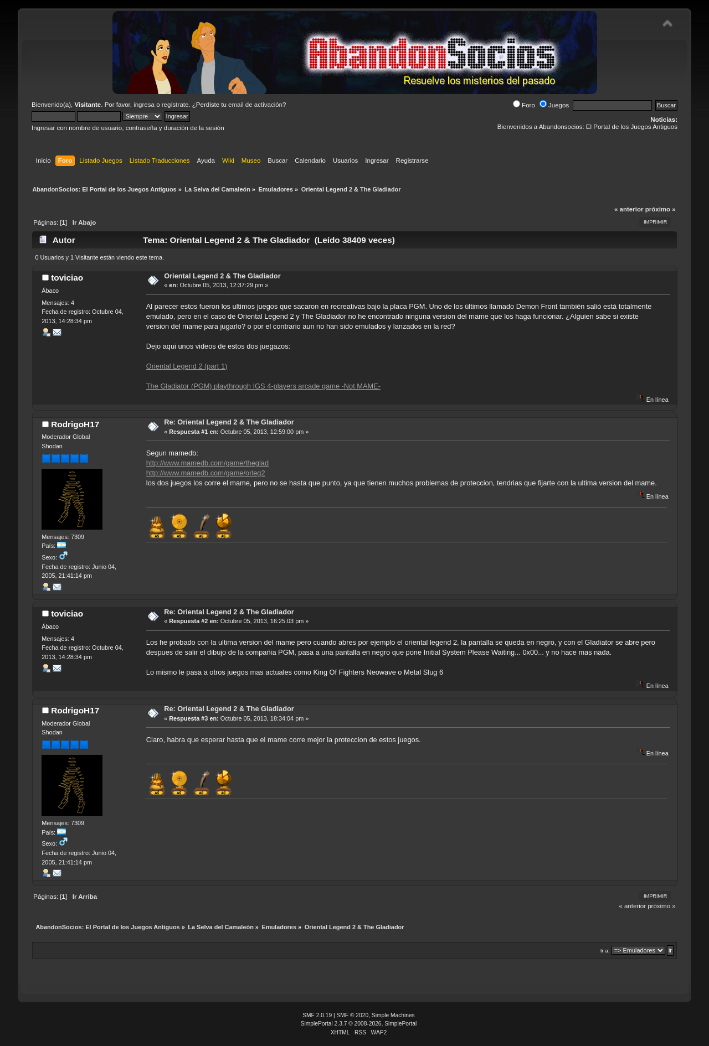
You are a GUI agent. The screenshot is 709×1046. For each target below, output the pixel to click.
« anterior (628, 209)
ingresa (144, 104)
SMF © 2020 (353, 1015)
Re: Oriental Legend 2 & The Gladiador (229, 422)
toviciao (67, 277)
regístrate (175, 104)
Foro (524, 105)
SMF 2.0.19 (317, 1015)
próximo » (660, 209)
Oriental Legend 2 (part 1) (187, 366)
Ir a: (605, 950)
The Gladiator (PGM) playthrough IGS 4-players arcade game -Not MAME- (263, 386)
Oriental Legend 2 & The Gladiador (222, 276)
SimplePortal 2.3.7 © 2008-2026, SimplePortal (359, 1024)
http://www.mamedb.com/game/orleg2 (205, 473)
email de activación (255, 104)
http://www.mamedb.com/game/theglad (207, 463)
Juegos (554, 105)
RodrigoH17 (75, 424)
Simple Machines (393, 1015)
